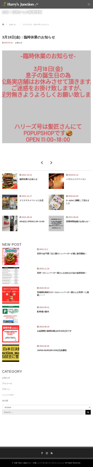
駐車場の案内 (43, 311)
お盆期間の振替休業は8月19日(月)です (54, 331)
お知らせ (18, 43)
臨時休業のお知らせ (28, 179)
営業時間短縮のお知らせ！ (78, 221)
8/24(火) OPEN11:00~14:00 (32, 221)
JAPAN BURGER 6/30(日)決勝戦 (52, 350)
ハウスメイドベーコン (76, 179)
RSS (51, 453)
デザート (6, 389)
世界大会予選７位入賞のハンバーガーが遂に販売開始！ (62, 253)
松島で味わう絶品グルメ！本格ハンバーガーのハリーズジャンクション (39, 463)
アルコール (7, 383)
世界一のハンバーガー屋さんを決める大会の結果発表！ (62, 273)
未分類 (5, 400)
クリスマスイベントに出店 (31, 200)
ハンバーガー (8, 395)
